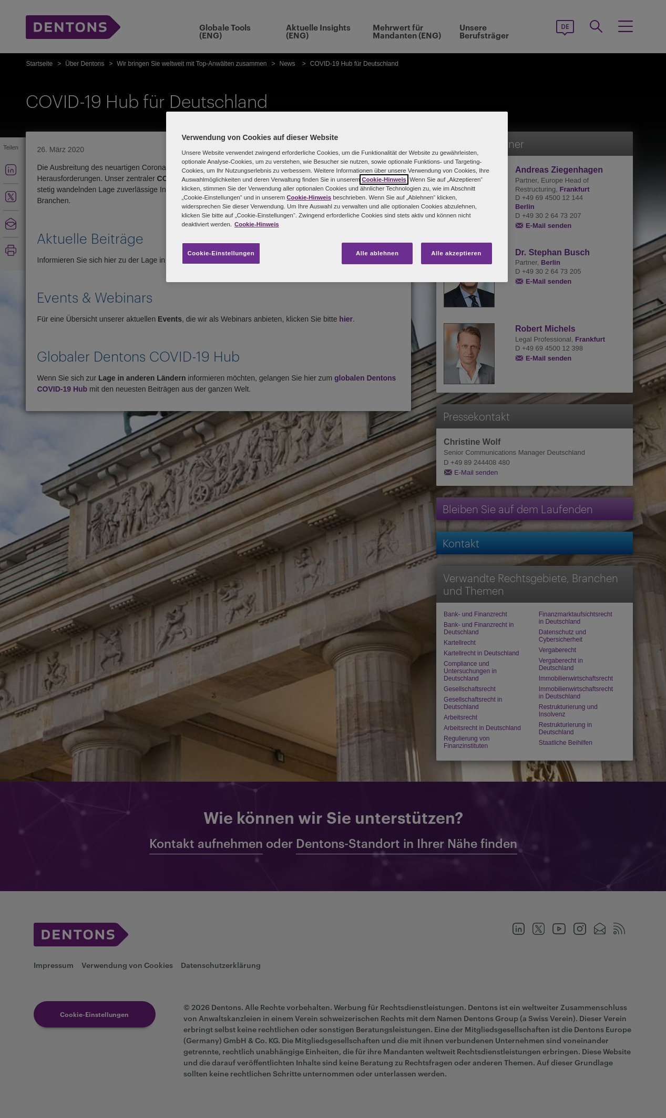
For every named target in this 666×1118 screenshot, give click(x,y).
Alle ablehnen (377, 253)
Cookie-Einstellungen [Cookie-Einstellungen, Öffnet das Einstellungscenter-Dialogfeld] (221, 253)
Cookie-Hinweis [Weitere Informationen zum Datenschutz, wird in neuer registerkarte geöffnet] (256, 224)
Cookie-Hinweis (384, 179)
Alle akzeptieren (456, 253)
